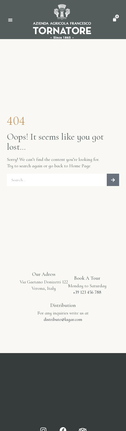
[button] (10, 19)
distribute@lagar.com (63, 319)
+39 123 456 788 (87, 292)
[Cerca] (113, 180)
